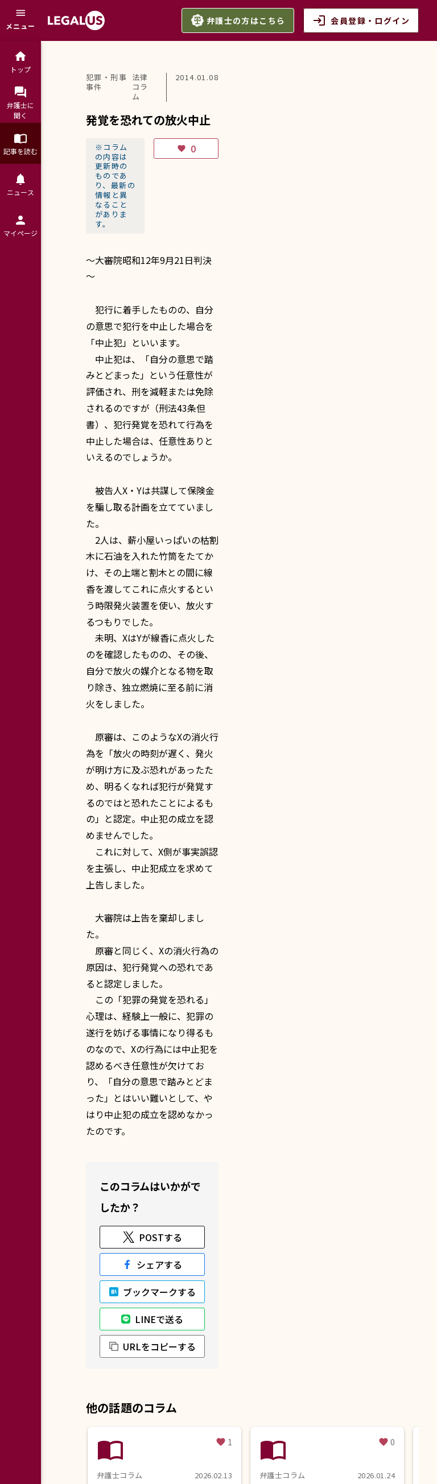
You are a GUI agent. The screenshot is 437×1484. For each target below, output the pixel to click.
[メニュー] (20, 20)
